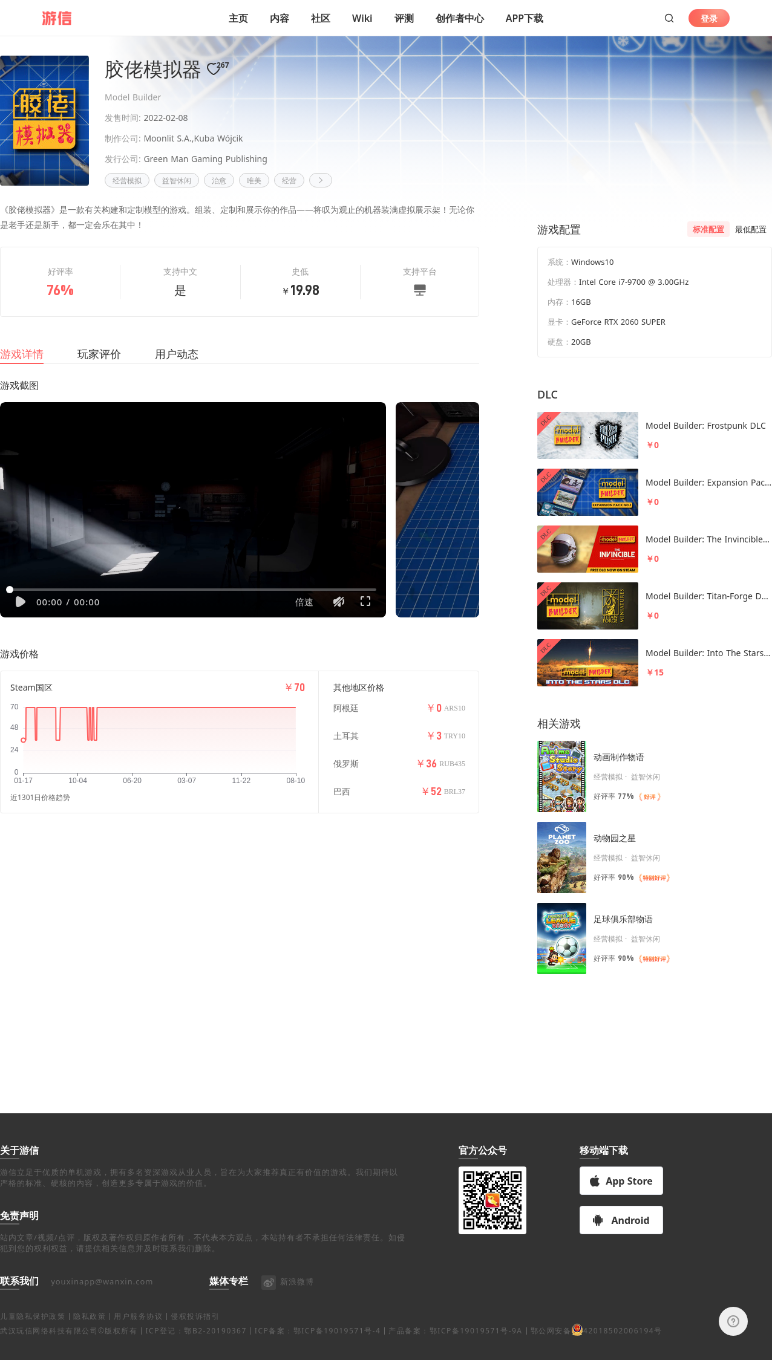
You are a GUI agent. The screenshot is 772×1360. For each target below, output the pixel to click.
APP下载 (524, 18)
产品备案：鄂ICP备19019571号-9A (455, 1345)
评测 (404, 18)
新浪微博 (287, 1295)
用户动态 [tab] (176, 368)
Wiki (362, 18)
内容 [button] (279, 18)
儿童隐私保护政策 (32, 1331)
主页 (238, 18)
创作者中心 (460, 18)
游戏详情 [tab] (22, 368)
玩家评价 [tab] (99, 368)
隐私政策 (89, 1331)
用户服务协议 (138, 1331)
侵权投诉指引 (195, 1331)
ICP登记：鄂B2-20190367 (195, 1345)
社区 (320, 18)
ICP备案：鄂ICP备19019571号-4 (318, 1345)
